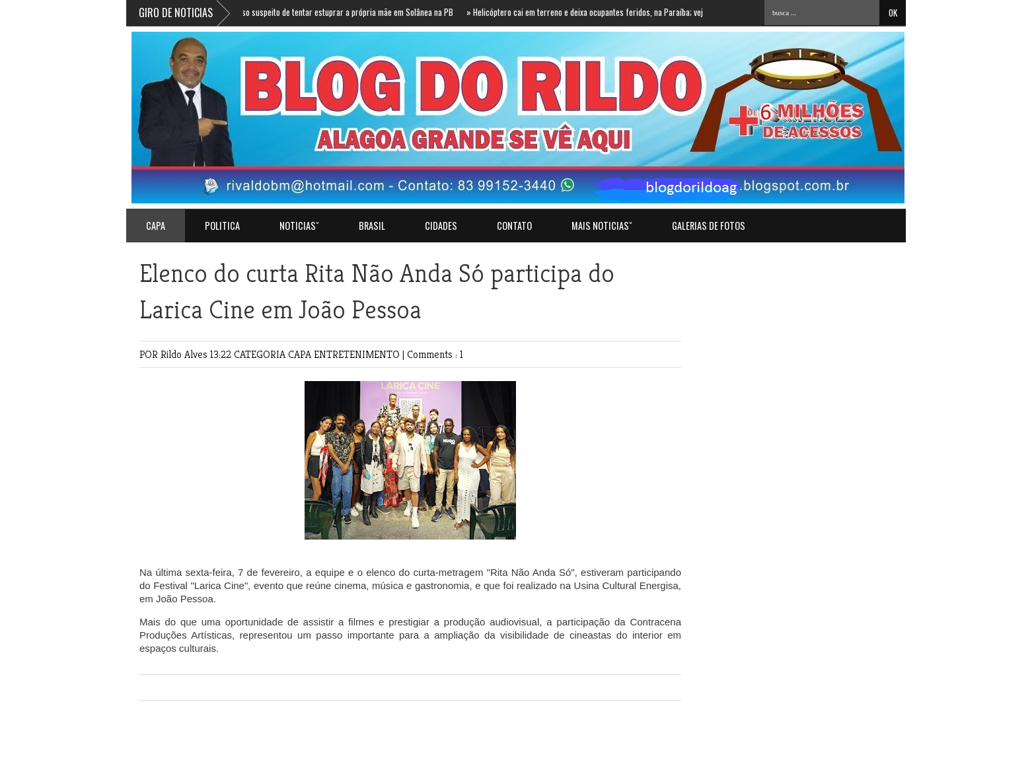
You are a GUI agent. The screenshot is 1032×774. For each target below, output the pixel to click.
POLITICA (222, 225)
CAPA (301, 354)
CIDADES (441, 225)
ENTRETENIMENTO (358, 354)
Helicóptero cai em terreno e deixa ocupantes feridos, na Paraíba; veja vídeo (599, 11)
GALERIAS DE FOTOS (708, 225)
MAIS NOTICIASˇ (601, 225)
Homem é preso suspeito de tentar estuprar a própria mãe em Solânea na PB (325, 11)
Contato (514, 225)
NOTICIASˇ (299, 225)
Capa (155, 225)
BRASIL (372, 225)
